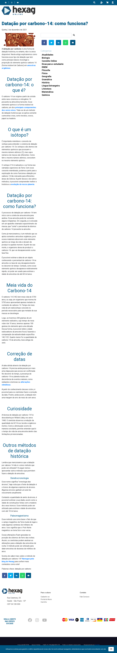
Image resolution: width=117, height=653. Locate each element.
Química (46, 95)
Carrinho (44, 602)
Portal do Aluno (46, 599)
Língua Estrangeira (51, 85)
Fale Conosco (84, 597)
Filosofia (46, 70)
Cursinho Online (49, 61)
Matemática (47, 92)
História (45, 82)
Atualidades (47, 55)
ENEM (44, 67)
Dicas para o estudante (52, 64)
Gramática (47, 79)
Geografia (46, 76)
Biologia (46, 58)
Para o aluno (46, 593)
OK (111, 649)
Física (44, 73)
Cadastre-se (45, 597)
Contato (83, 593)
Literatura (46, 89)
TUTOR (97, 645)
